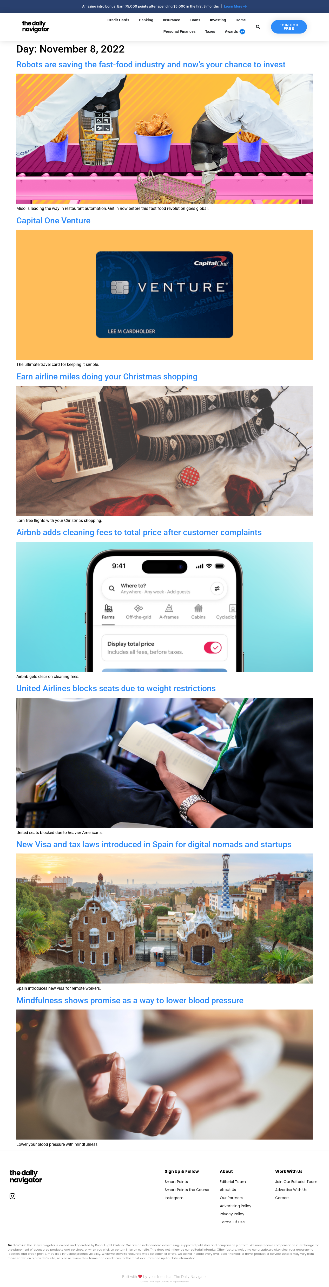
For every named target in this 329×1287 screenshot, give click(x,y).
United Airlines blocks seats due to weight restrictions (116, 688)
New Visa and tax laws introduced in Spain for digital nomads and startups (154, 844)
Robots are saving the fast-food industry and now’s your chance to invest (151, 64)
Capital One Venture (53, 220)
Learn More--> (235, 6)
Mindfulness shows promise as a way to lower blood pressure (130, 1000)
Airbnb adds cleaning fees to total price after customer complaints (139, 532)
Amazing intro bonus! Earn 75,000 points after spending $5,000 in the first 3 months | (153, 6)
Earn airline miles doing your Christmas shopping (107, 376)
